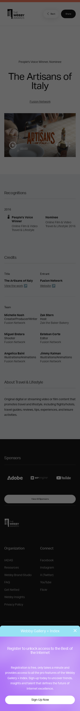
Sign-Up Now (40, 699)
